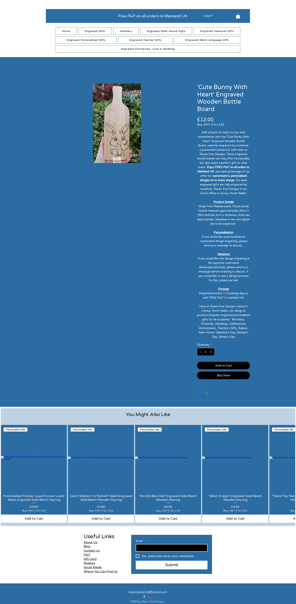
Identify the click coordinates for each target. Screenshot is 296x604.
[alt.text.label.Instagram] (150, 596)
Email (140, 541)
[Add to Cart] (34, 519)
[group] (148, 474)
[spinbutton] (206, 352)
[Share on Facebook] (199, 393)
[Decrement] (200, 352)
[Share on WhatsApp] (206, 393)
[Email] (170, 547)
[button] (238, 15)
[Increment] (211, 352)
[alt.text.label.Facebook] (144, 596)
